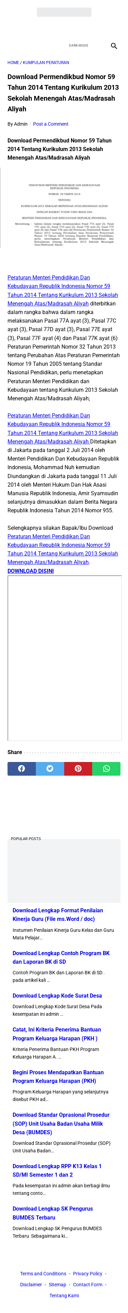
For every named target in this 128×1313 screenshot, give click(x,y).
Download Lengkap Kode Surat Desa (57, 995)
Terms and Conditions (43, 1273)
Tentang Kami (64, 1295)
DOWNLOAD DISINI (31, 571)
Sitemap (57, 1284)
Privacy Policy (87, 1273)
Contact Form (87, 1284)
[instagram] (88, 27)
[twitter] (56, 27)
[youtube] (72, 27)
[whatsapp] (106, 769)
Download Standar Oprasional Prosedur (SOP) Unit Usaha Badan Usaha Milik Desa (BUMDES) (61, 1123)
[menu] (12, 45)
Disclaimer (31, 1284)
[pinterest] (78, 769)
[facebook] (40, 27)
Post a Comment (51, 124)
